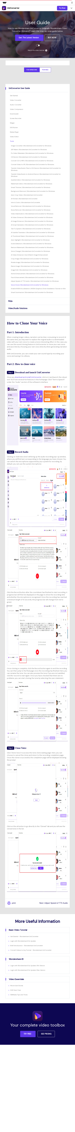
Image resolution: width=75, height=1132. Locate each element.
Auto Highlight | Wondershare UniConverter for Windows (30, 240)
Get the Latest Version (29, 37)
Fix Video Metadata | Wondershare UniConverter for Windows (32, 153)
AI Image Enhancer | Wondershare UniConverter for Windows (32, 221)
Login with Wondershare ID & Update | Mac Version (27, 970)
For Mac (45, 70)
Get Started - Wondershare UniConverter (24, 936)
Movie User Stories (16, 985)
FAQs (10, 301)
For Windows (31, 70)
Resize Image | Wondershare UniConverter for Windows (30, 266)
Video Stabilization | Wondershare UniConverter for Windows (32, 214)
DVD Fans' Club (15, 990)
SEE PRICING (46, 1034)
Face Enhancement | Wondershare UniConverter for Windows (32, 277)
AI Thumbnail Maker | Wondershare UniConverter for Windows (32, 236)
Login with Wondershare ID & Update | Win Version (27, 965)
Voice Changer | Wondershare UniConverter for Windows (30, 251)
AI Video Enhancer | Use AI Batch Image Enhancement (29, 255)
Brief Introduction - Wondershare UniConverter (26, 945)
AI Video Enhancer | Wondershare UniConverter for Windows (32, 217)
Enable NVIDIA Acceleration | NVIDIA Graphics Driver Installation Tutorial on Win (38, 288)
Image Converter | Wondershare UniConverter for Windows (31, 146)
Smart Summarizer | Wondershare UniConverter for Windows (32, 292)
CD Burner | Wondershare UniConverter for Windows (29, 157)
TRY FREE (27, 1034)
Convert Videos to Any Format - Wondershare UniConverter (30, 950)
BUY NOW (52, 37)
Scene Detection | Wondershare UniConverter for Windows (31, 244)
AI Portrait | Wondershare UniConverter (24, 199)
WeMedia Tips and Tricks (19, 995)
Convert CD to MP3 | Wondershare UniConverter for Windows (32, 161)
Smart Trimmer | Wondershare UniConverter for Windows (30, 187)
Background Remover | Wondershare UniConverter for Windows (33, 191)
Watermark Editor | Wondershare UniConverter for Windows (31, 184)
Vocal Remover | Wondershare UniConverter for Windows (30, 206)
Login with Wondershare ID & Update (23, 941)
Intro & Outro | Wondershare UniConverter (25, 202)
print (11, 903)
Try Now (62, 8)
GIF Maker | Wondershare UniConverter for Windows (29, 149)
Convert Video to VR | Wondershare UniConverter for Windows (32, 164)
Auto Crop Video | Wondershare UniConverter (26, 195)
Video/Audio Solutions (17, 308)
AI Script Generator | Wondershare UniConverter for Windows (32, 225)
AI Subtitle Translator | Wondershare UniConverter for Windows (32, 232)
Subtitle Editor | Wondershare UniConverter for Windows (30, 180)
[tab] (37, 88)
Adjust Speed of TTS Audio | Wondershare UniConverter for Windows (35, 281)
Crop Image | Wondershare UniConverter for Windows (29, 259)
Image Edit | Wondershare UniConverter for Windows (29, 270)
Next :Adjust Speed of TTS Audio (53, 903)
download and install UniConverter (28, 377)
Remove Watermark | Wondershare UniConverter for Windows (32, 247)
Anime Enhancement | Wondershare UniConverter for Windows (32, 274)
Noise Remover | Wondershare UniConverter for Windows (30, 210)
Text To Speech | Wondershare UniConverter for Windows (31, 229)
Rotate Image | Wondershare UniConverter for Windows (30, 262)
